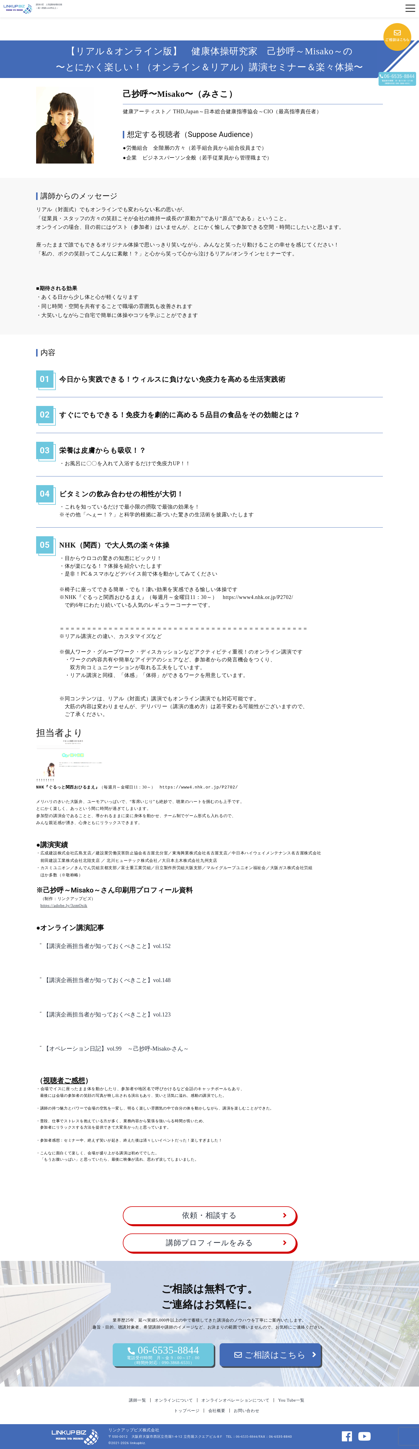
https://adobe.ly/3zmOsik (63, 905)
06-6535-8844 (163, 1354)
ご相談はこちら (270, 1354)
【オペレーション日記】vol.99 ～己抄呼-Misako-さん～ (116, 1048)
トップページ (186, 1410)
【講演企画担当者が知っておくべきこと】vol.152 (107, 946)
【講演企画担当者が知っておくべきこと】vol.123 (107, 1014)
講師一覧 (137, 1400)
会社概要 (216, 1410)
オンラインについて (174, 1400)
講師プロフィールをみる (209, 1242)
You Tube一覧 (291, 1400)
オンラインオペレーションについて (235, 1400)
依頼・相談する (209, 1215)
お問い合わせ (246, 1410)
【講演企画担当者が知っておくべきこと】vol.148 (107, 980)
